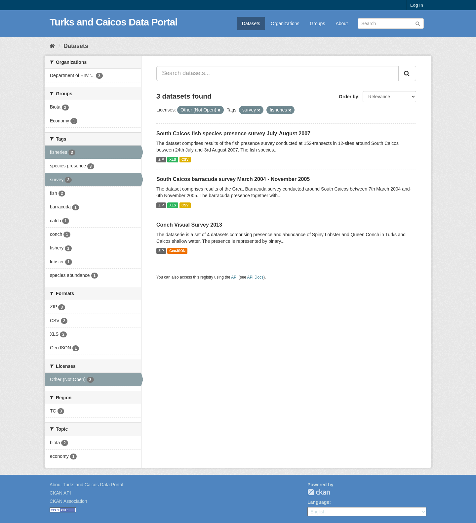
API (234, 277)
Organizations (285, 23)
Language (318, 502)
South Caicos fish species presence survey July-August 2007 (233, 133)
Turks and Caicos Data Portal (114, 22)
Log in (416, 5)
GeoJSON (177, 251)
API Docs (255, 277)
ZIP (161, 159)
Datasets (251, 23)
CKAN (318, 492)
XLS (172, 159)
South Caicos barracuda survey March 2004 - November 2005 (233, 179)
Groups (317, 23)
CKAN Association (68, 501)
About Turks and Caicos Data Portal (86, 484)
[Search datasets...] (277, 73)
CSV (185, 159)
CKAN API (60, 493)
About (342, 23)
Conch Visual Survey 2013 (189, 225)
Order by (348, 96)
